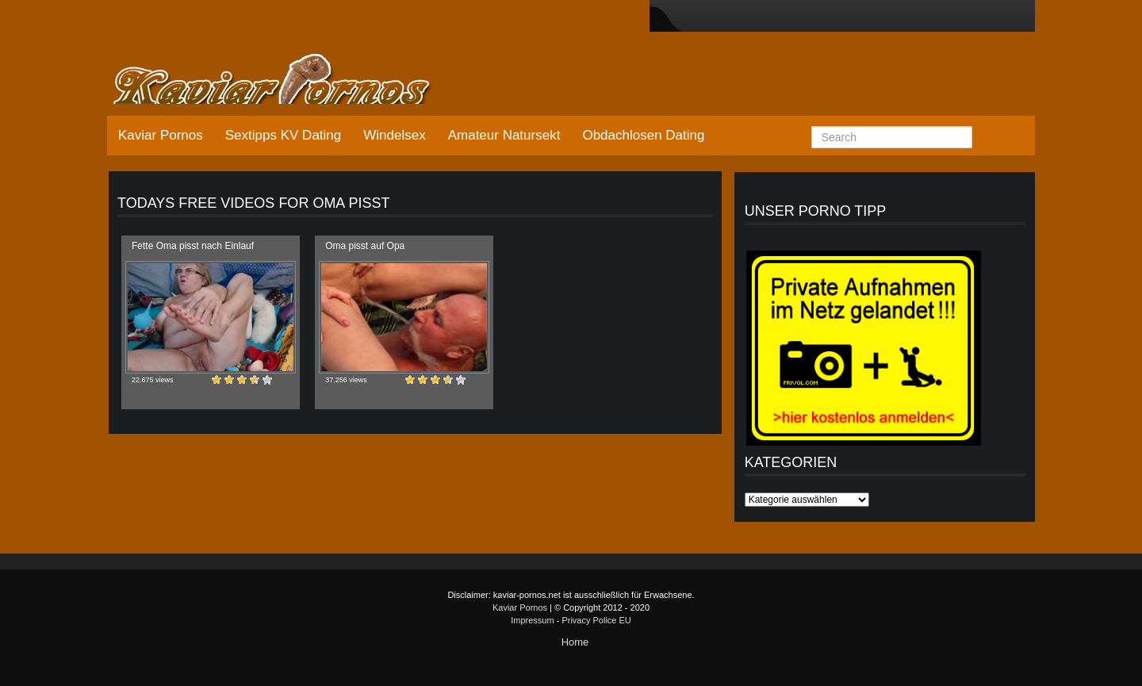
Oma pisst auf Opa (364, 245)
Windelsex (394, 135)
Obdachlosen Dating (643, 135)
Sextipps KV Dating (283, 135)
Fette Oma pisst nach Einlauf (193, 245)
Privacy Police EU (595, 620)
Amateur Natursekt (504, 135)
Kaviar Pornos (160, 135)
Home (575, 642)
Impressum (532, 620)
